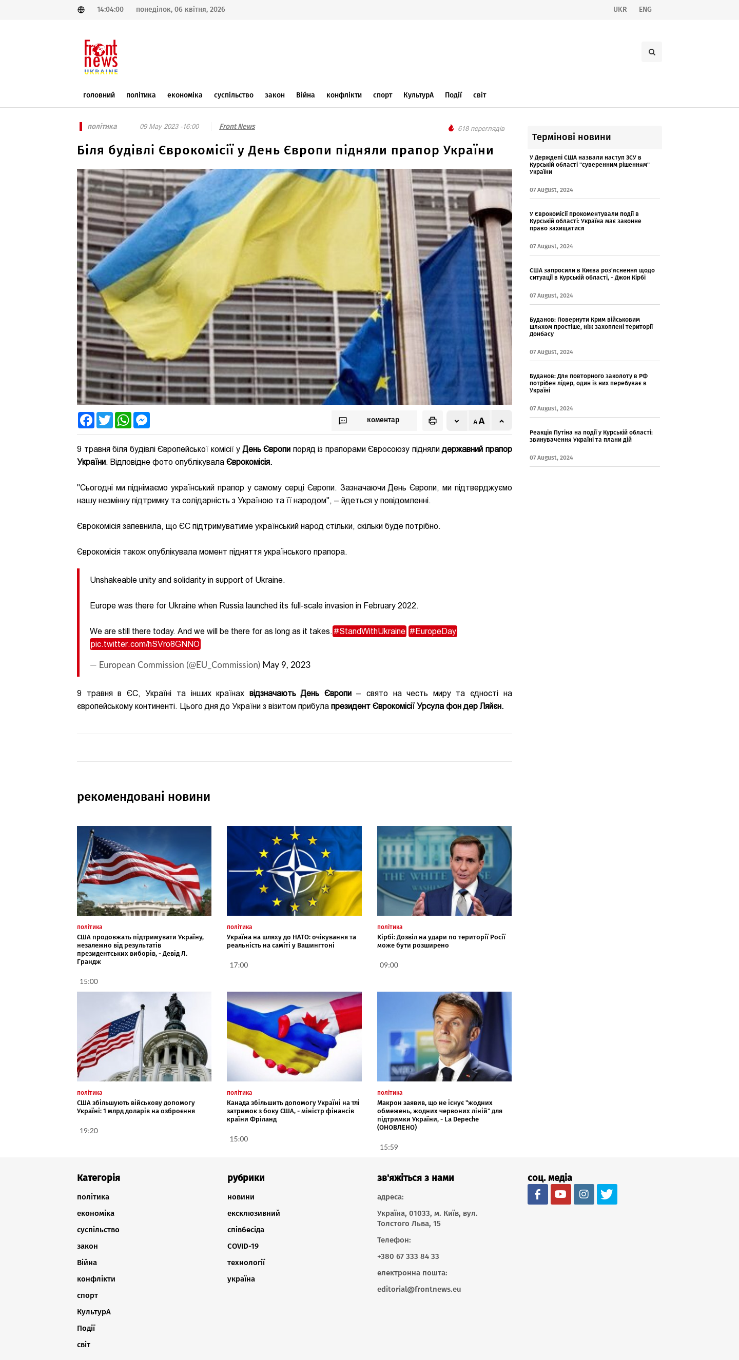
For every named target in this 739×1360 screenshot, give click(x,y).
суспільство (98, 1229)
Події (86, 1328)
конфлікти (96, 1279)
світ (83, 1344)
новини (241, 1196)
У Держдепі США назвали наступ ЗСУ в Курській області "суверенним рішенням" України (590, 164)
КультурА (94, 1311)
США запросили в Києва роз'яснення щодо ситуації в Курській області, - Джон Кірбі (592, 274)
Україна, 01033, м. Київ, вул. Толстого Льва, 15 (427, 1218)
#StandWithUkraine (369, 631)
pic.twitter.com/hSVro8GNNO (145, 644)
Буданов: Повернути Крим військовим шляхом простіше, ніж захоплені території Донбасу (591, 327)
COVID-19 (243, 1246)
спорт (87, 1295)
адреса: (390, 1196)
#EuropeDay (433, 631)
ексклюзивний (253, 1213)
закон (87, 1246)
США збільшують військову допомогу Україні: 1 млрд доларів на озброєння (136, 1107)
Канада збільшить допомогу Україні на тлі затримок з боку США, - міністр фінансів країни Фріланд (293, 1111)
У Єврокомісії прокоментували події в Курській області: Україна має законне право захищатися (585, 221)
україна (241, 1279)
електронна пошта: (412, 1272)
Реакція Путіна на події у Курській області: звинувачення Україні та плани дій (591, 436)
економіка (95, 1213)
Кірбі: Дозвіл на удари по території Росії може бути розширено (441, 941)
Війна (87, 1262)
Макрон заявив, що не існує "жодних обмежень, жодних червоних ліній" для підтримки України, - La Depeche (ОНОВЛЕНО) (439, 1115)
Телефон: (394, 1240)
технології (246, 1262)
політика (93, 1196)
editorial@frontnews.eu (419, 1289)
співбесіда (245, 1229)
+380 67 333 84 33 (408, 1256)
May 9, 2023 (286, 664)
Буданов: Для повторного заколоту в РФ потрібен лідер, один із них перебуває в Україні (589, 383)
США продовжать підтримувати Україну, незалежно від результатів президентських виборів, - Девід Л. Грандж (140, 949)
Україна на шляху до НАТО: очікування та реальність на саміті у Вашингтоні (291, 941)
